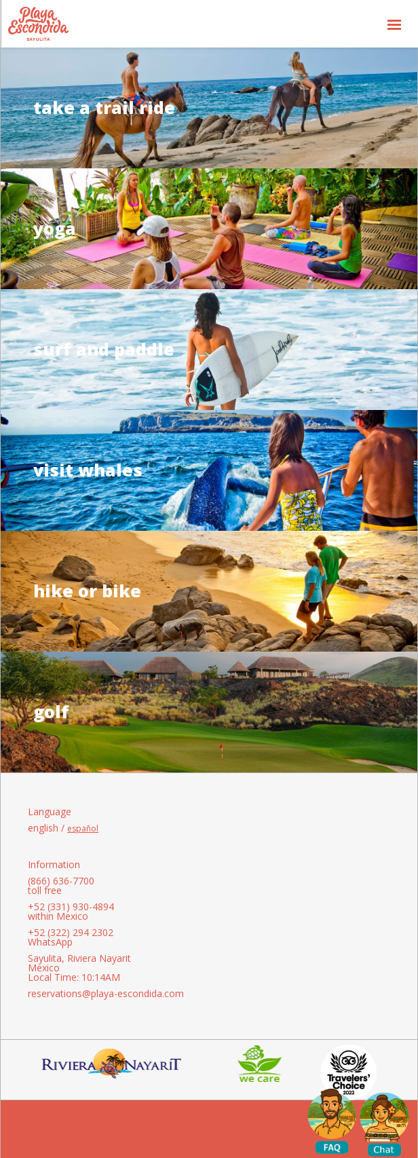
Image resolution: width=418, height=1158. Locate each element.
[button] (394, 24)
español (82, 829)
